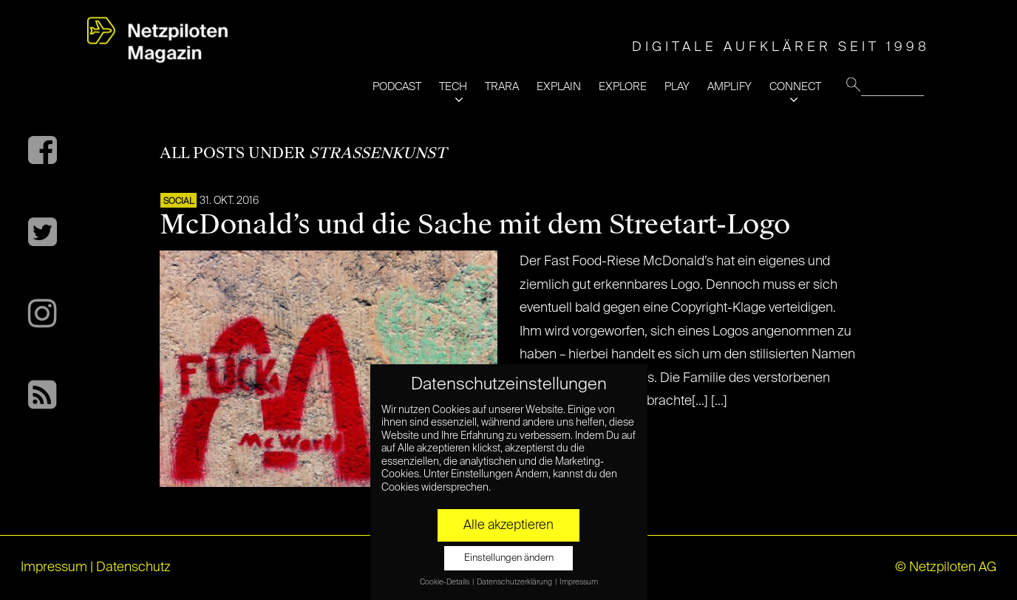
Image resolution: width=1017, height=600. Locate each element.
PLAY (677, 86)
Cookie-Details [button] (445, 582)
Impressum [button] (578, 582)
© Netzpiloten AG (945, 567)
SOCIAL (178, 201)
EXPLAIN (559, 86)
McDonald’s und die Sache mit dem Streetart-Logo (475, 225)
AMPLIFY (729, 86)
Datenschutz (133, 567)
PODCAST (397, 86)
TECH (453, 86)
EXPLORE (623, 86)
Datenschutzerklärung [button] (515, 582)
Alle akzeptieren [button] (508, 525)
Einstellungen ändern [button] (509, 558)
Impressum (54, 567)
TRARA (502, 86)
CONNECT (795, 86)
